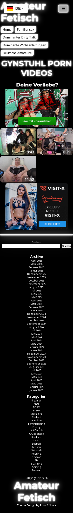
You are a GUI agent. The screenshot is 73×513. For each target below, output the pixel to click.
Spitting (36, 467)
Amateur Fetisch (36, 491)
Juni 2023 (36, 373)
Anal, (36, 404)
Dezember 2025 (36, 274)
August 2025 (36, 287)
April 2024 (36, 340)
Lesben (36, 443)
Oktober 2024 (36, 320)
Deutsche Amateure (17, 53)
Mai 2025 (37, 297)
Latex (36, 440)
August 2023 (36, 367)
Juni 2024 (36, 333)
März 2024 (36, 343)
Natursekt (36, 450)
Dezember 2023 (36, 353)
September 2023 (36, 363)
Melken (36, 447)
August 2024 (36, 327)
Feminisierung (36, 423)
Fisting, (36, 427)
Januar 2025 (36, 310)
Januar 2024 (36, 350)
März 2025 (36, 304)
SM (36, 460)
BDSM (36, 407)
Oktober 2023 (36, 360)
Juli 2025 (36, 290)
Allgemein (36, 400)
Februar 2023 (36, 387)
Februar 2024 (36, 347)
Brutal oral (36, 414)
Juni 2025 (36, 294)
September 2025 (36, 284)
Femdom (37, 420)
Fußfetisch (37, 430)
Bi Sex (36, 410)
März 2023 (36, 383)
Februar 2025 (36, 307)
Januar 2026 (36, 270)
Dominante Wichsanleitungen (24, 45)
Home (7, 29)
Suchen (36, 242)
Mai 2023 (37, 377)
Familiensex (25, 29)
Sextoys (36, 457)
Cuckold (36, 417)
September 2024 (36, 323)
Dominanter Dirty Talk (19, 37)
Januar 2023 (36, 390)
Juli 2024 (36, 330)
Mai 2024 (37, 337)
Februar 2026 (36, 267)
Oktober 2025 (36, 280)
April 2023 (36, 380)
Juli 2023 (36, 370)
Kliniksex (37, 437)
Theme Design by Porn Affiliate (36, 505)
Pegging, (36, 453)
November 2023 (36, 357)
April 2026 (36, 260)
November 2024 (36, 317)
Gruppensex (36, 433)
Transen (36, 470)
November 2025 (36, 277)
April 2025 (36, 300)
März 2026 (36, 264)
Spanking (36, 463)
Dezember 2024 (36, 313)
